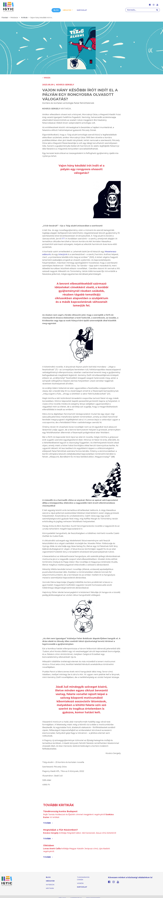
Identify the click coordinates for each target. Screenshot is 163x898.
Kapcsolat (82, 10)
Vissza (46, 78)
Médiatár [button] (67, 10)
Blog (56, 10)
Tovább (48, 823)
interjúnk (62, 254)
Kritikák (24, 18)
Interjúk (50, 885)
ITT (63, 239)
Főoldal (5, 18)
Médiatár (50, 881)
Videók (80, 883)
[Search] (140, 10)
